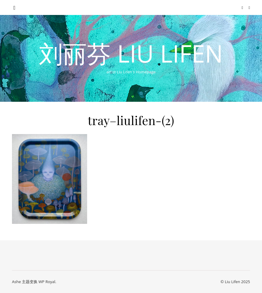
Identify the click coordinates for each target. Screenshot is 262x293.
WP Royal (46, 281)
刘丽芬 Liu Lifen (131, 53)
